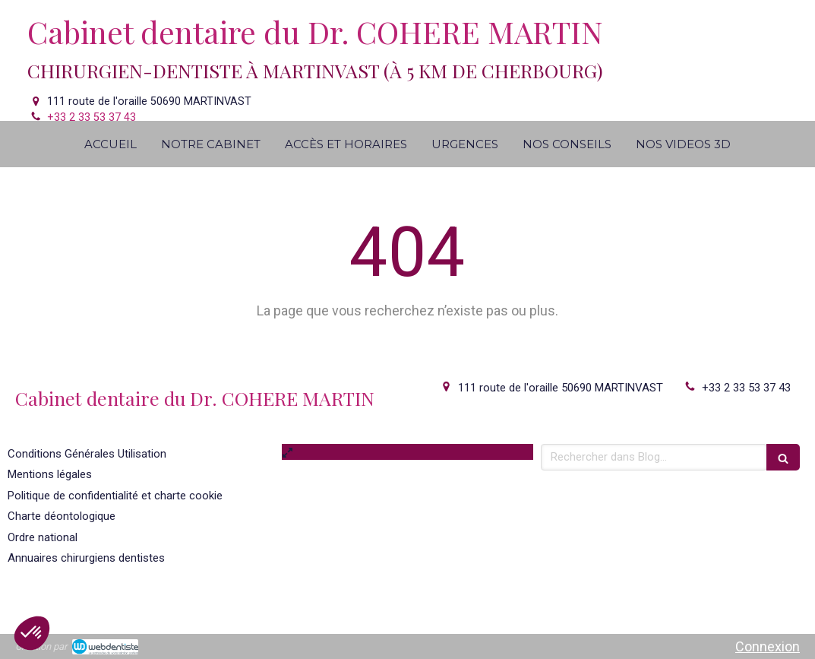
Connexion (767, 646)
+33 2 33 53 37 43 (91, 117)
